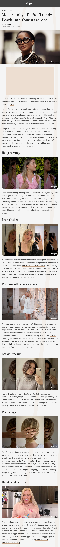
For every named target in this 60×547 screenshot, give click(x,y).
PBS (12, 104)
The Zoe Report (42, 461)
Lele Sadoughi (15, 344)
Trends (10, 10)
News (4, 10)
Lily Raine (7, 24)
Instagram (54, 186)
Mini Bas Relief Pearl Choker (33, 265)
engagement (16, 455)
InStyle (53, 335)
